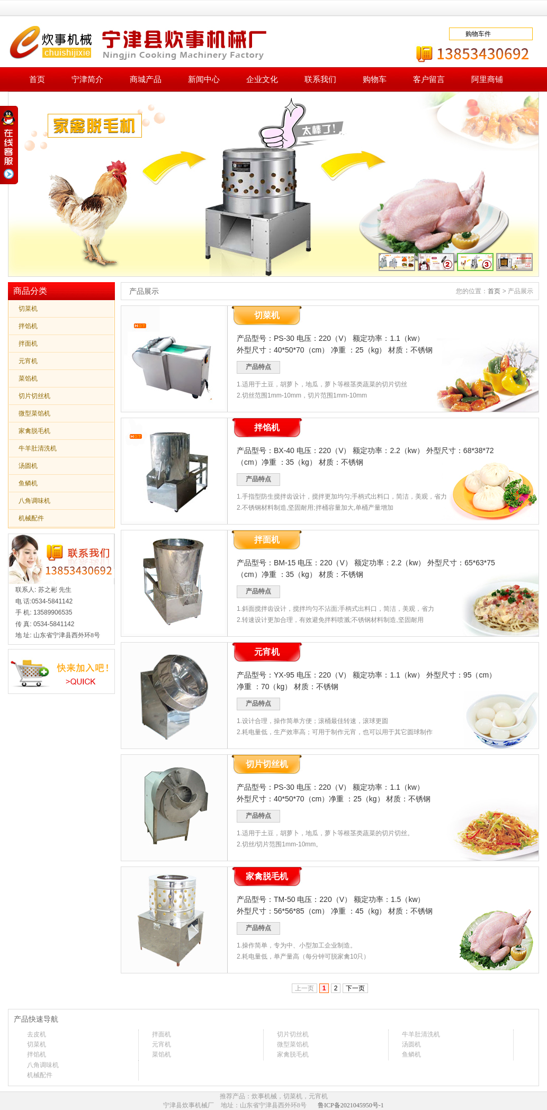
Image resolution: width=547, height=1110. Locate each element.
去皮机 (36, 1034)
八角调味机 (34, 500)
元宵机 (28, 361)
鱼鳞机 (28, 483)
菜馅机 (28, 378)
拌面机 (28, 343)
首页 (37, 79)
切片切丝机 (34, 396)
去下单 (511, 34)
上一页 (304, 988)
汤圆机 (28, 466)
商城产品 (146, 79)
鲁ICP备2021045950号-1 (351, 1105)
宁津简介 (87, 79)
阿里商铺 (487, 79)
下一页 (355, 988)
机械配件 (31, 518)
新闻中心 (204, 79)
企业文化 (262, 79)
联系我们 (320, 79)
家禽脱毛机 (34, 431)
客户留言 (429, 79)
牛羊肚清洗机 (38, 448)
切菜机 (28, 308)
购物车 (375, 79)
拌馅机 (28, 326)
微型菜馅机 (34, 413)
